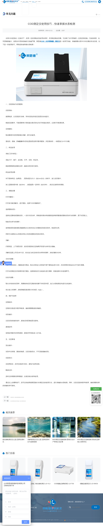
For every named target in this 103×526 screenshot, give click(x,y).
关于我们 (62, 3)
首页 (22, 3)
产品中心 (29, 3)
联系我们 (70, 3)
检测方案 (38, 3)
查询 (95, 510)
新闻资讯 (54, 3)
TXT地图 (86, 523)
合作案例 (46, 3)
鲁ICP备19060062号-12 (53, 523)
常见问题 (97, 14)
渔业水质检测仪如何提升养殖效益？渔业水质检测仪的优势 (29, 402)
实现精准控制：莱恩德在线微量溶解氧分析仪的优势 (27, 397)
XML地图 (80, 523)
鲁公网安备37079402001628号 (69, 523)
